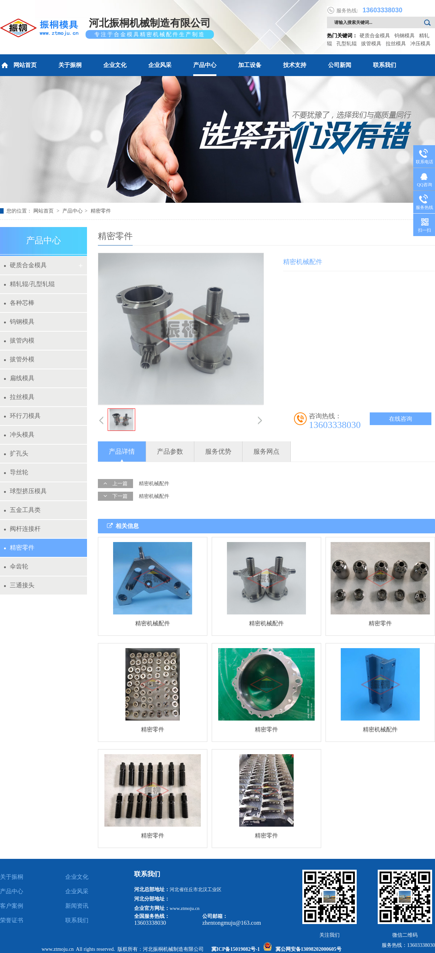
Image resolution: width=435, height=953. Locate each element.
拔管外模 (19, 359)
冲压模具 (420, 43)
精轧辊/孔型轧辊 (29, 284)
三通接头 (19, 585)
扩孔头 (16, 453)
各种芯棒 (19, 302)
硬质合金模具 (375, 35)
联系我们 (384, 65)
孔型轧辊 (346, 43)
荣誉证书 (11, 920)
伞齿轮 (16, 566)
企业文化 (115, 65)
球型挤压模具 (25, 491)
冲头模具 (19, 434)
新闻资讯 (76, 906)
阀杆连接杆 (22, 528)
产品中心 (204, 65)
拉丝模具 (396, 43)
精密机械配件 (154, 483)
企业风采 (159, 65)
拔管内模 (19, 340)
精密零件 (101, 211)
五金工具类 (22, 510)
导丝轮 (16, 472)
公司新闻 (339, 65)
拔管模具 (371, 43)
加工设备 (249, 65)
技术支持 (294, 65)
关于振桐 (70, 65)
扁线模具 (19, 378)
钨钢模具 (404, 35)
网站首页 (18, 65)
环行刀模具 (22, 415)
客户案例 (11, 906)
